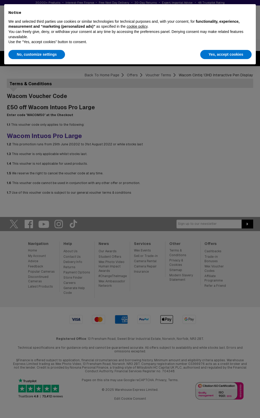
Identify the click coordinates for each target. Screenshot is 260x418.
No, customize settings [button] (37, 54)
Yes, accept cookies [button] (226, 54)
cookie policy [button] (137, 26)
